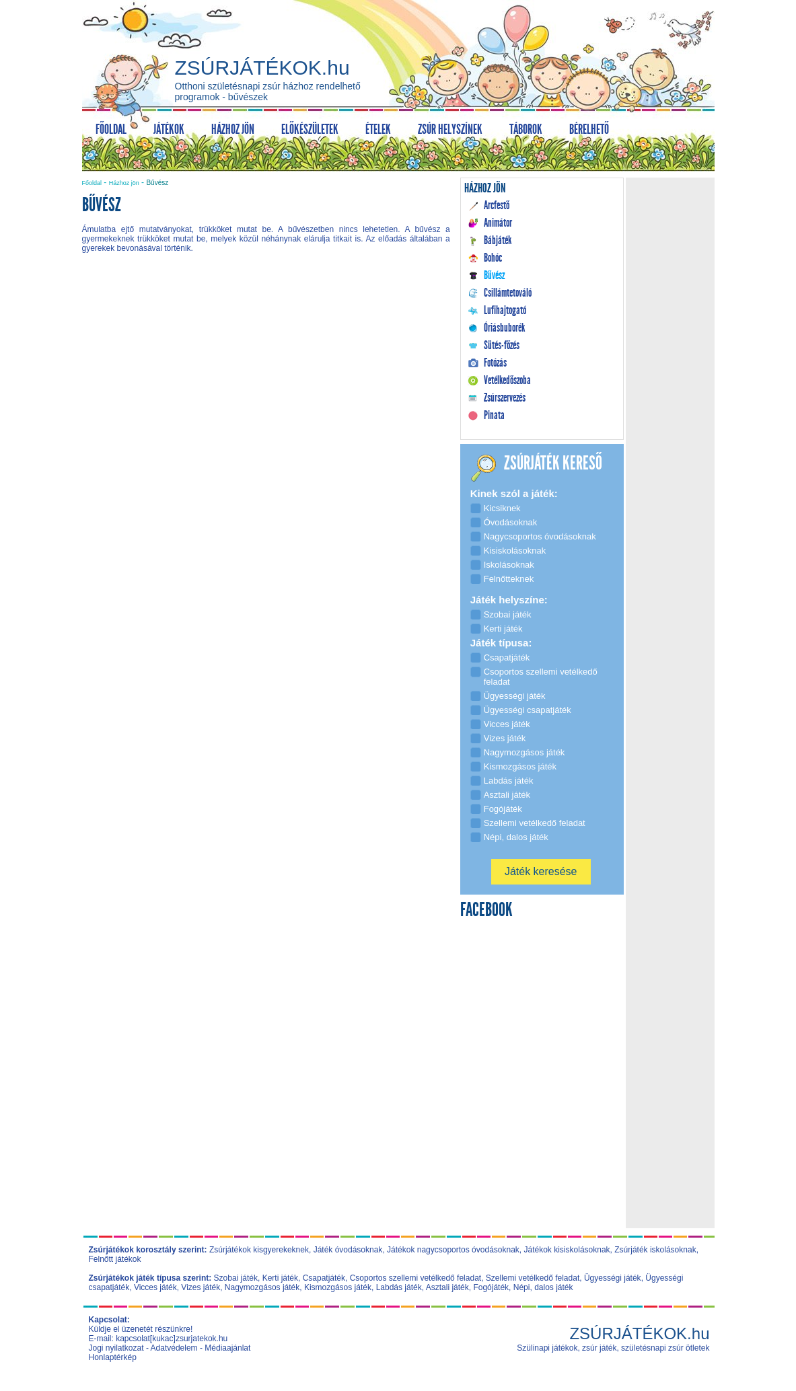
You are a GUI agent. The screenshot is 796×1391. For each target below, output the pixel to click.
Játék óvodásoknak (348, 1249)
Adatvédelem (174, 1348)
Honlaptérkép (113, 1357)
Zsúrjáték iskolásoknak (655, 1249)
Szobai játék (236, 1278)
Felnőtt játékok (115, 1259)
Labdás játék (399, 1287)
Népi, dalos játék (543, 1287)
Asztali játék (447, 1287)
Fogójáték (491, 1287)
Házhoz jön (124, 183)
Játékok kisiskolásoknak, (568, 1249)
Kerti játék (280, 1278)
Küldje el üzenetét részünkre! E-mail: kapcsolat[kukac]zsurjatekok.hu (158, 1333)
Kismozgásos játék (337, 1287)
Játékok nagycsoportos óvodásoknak (453, 1249)
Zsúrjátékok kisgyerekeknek (259, 1249)
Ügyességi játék (612, 1278)
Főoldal (92, 183)
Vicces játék (155, 1287)
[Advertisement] (265, 378)
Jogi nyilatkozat (116, 1348)
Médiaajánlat (227, 1348)
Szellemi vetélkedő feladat (532, 1278)
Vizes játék (200, 1287)
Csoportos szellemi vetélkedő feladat (415, 1278)
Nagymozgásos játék (262, 1287)
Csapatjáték (324, 1278)
